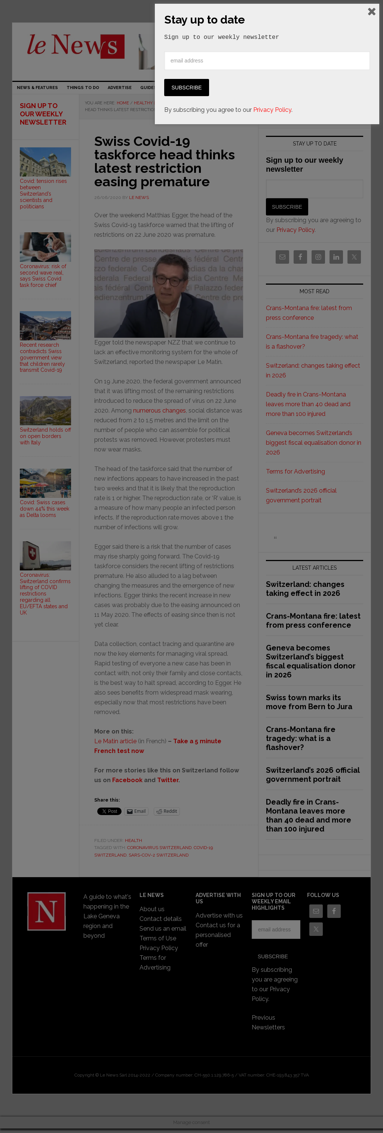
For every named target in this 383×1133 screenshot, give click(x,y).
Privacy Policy (272, 1114)
